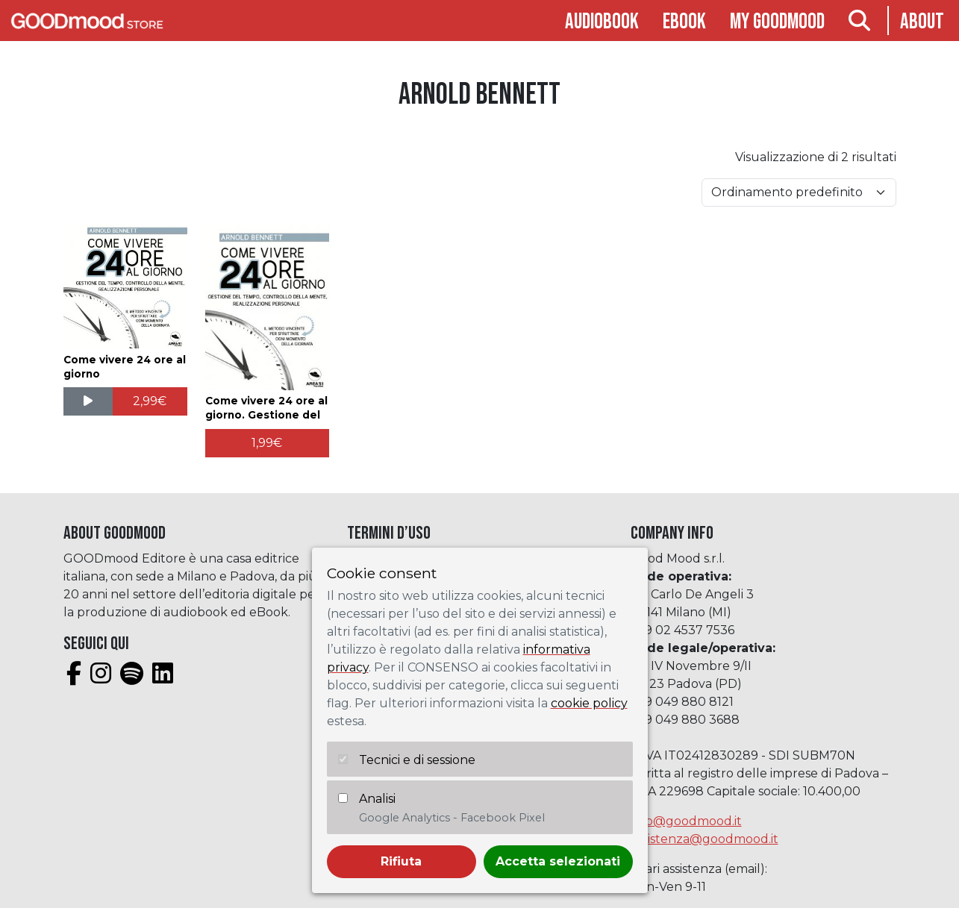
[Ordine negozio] (799, 192)
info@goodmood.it (686, 821)
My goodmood (777, 22)
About (922, 22)
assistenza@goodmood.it (704, 839)
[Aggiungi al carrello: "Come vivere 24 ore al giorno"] (150, 401)
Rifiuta (401, 861)
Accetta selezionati (558, 861)
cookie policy (589, 703)
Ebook (684, 22)
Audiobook (602, 22)
